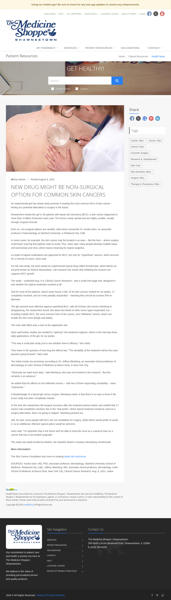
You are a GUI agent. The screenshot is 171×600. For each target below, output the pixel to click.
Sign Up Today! (128, 14)
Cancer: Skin (155, 140)
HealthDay (28, 504)
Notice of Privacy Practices (62, 571)
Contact (154, 47)
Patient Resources (98, 47)
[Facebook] (152, 595)
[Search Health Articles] (79, 81)
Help (61, 14)
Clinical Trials (137, 146)
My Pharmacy (46, 47)
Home (122, 56)
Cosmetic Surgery (139, 153)
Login (142, 14)
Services (70, 47)
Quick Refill (91, 14)
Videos (82, 88)
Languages (50, 14)
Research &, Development (144, 159)
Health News (60, 88)
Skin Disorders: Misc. (141, 171)
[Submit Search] (117, 81)
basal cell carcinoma (75, 456)
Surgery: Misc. (138, 178)
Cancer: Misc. (137, 140)
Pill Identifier (74, 14)
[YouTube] (163, 595)
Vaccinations (130, 47)
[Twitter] (157, 595)
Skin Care (136, 165)
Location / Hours (109, 14)
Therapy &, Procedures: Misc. (145, 184)
